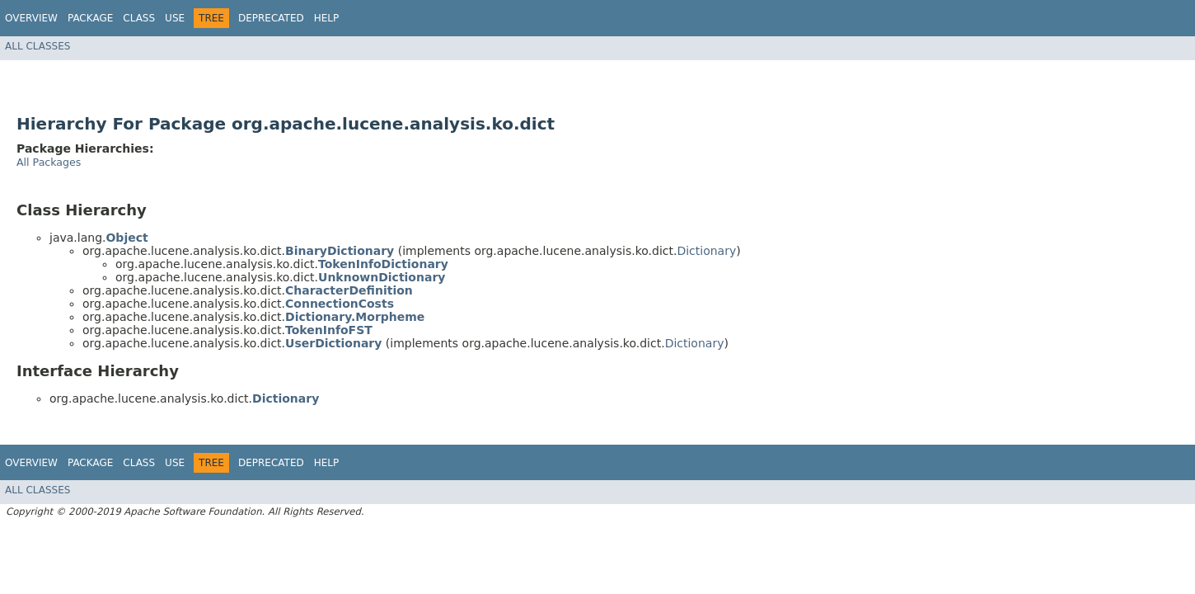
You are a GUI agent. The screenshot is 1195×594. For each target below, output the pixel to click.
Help (327, 18)
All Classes (37, 46)
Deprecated (271, 18)
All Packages (48, 162)
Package (90, 18)
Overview (31, 18)
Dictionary (706, 250)
